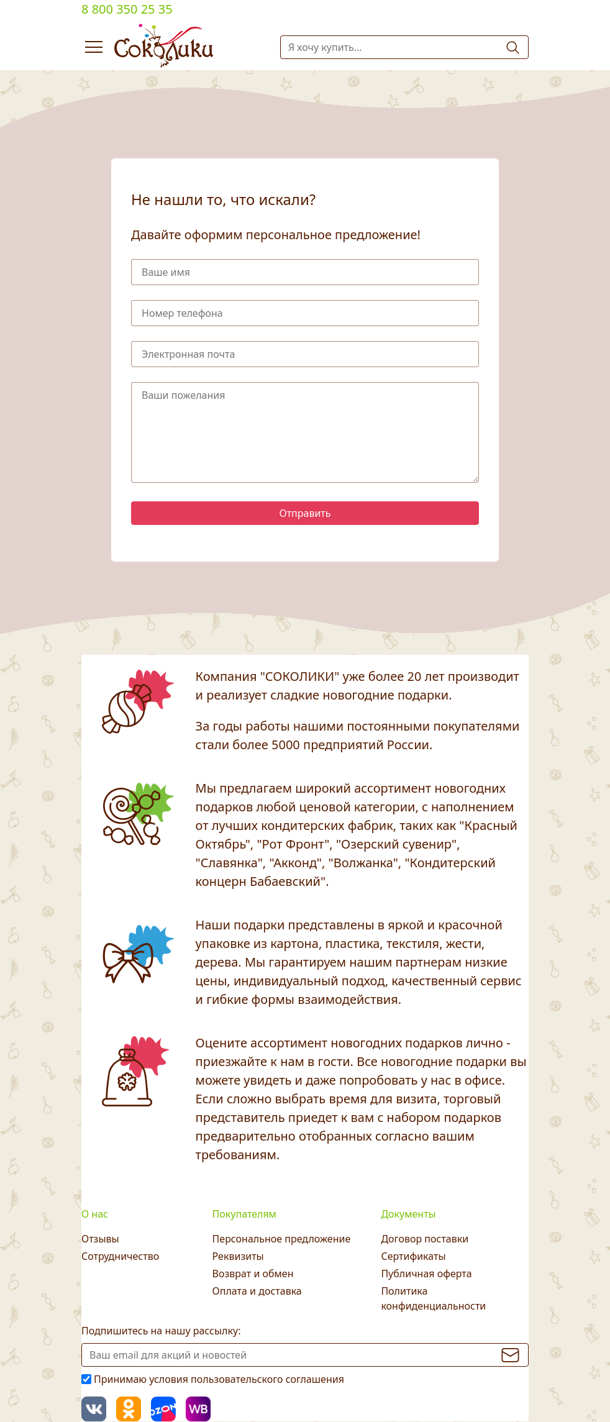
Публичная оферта (426, 1273)
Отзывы (100, 1239)
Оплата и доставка (257, 1291)
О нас (94, 1214)
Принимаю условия (219, 1379)
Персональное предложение (281, 1239)
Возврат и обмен (253, 1273)
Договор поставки (424, 1239)
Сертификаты (413, 1256)
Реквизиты (238, 1256)
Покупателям (244, 1214)
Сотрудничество (120, 1256)
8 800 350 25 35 (127, 9)
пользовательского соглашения (267, 1379)
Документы (408, 1214)
